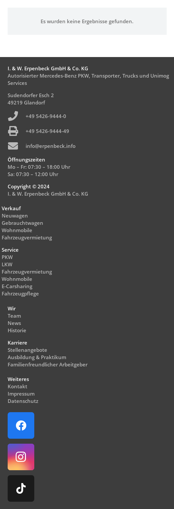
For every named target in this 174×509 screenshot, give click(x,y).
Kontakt (17, 386)
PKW (7, 257)
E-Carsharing (17, 286)
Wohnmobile (17, 230)
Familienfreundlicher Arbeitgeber (47, 364)
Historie (17, 330)
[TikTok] (21, 488)
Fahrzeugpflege (20, 293)
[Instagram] (21, 457)
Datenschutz (23, 401)
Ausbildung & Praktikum (37, 357)
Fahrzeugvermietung (27, 237)
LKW (7, 264)
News (14, 323)
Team (14, 315)
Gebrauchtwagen (22, 223)
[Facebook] (21, 425)
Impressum (21, 393)
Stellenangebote (27, 350)
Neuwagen (15, 215)
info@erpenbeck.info (51, 146)
